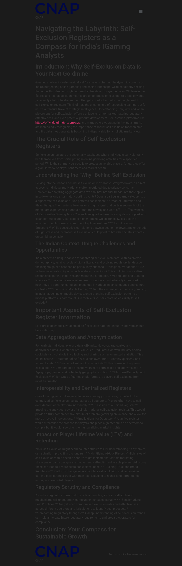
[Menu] (140, 11)
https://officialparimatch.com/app (57, 122)
